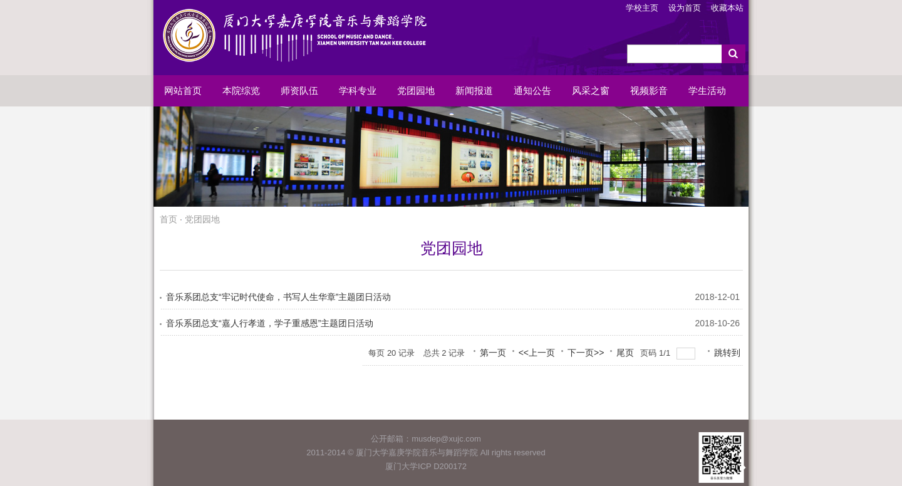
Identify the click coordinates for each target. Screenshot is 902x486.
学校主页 (642, 8)
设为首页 (684, 8)
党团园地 (416, 91)
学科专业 (357, 91)
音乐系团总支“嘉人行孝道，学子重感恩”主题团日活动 (269, 323)
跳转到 (728, 353)
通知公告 (532, 91)
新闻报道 (474, 91)
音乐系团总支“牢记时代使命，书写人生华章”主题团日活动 (278, 297)
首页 (168, 219)
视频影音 (649, 91)
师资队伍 (299, 91)
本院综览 (241, 91)
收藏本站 (727, 8)
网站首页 (183, 91)
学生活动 (707, 91)
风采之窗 (590, 91)
